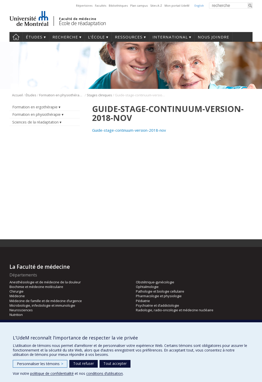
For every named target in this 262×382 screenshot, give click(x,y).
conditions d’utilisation (104, 373)
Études (34, 36)
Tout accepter (115, 363)
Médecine (17, 296)
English (199, 5)
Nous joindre (213, 36)
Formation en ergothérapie (35, 107)
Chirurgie (16, 291)
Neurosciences (21, 310)
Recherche (65, 36)
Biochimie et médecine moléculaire (36, 286)
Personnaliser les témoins (40, 363)
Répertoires (84, 5)
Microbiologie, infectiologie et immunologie (42, 305)
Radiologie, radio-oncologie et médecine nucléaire (174, 310)
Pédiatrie (143, 300)
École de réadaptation (82, 23)
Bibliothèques (118, 5)
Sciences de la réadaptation (35, 122)
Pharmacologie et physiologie (159, 296)
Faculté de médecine (77, 18)
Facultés (100, 5)
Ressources (129, 36)
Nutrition (16, 314)
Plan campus (139, 5)
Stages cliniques (99, 95)
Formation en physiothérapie (61, 95)
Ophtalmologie (147, 286)
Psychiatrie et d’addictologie (157, 305)
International (170, 36)
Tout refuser (83, 363)
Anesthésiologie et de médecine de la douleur (45, 282)
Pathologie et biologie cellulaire (160, 291)
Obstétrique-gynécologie (155, 282)
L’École (96, 36)
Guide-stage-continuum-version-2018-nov (129, 130)
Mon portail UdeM (177, 5)
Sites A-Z (156, 5)
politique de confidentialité (52, 373)
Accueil (16, 37)
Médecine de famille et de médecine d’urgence (45, 300)
